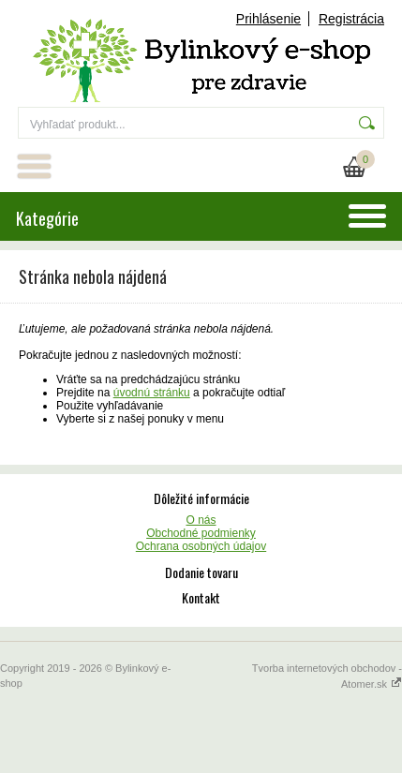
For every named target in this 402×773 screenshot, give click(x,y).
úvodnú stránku (151, 392)
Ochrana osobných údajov (201, 546)
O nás (201, 520)
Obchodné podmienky (201, 533)
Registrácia (351, 18)
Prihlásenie (268, 18)
